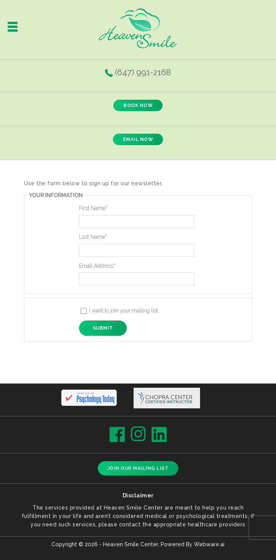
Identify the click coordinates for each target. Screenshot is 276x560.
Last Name (93, 237)
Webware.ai (209, 544)
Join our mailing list (138, 468)
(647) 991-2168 (143, 72)
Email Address (97, 266)
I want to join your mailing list (119, 311)
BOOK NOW (138, 105)
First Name (93, 208)
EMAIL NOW (138, 139)
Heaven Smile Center (130, 544)
